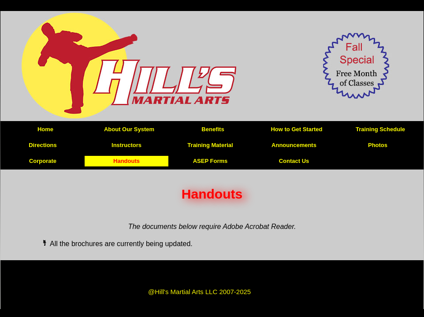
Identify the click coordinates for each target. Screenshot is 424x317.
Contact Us (294, 161)
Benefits (212, 129)
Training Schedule (380, 129)
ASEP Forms (210, 161)
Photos (377, 145)
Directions (43, 145)
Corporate (42, 161)
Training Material (210, 145)
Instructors (126, 145)
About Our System (129, 129)
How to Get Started (296, 129)
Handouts (126, 161)
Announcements (294, 145)
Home (45, 129)
